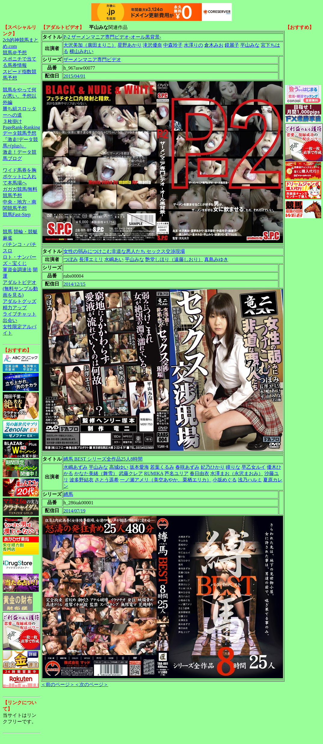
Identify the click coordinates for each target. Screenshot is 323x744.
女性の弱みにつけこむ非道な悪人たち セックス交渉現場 (124, 251)
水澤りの (193, 45)
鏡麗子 (232, 45)
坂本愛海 (139, 467)
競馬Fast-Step (16, 214)
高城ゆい (118, 467)
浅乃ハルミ (250, 479)
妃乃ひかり (213, 467)
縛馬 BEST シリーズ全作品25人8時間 (103, 459)
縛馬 (68, 494)
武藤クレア (131, 473)
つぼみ (70, 259)
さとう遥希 (107, 479)
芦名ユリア (177, 473)
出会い (10, 320)
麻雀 (7, 238)
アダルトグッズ (19, 301)
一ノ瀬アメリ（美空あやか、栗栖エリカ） (165, 479)
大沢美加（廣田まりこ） (89, 45)
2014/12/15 (74, 284)
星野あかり (130, 45)
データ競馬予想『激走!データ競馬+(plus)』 (20, 139)
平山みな (250, 45)
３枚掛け (12, 121)
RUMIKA (153, 473)
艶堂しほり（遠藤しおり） (174, 259)
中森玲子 (173, 45)
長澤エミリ (91, 259)
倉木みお (213, 45)
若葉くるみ (162, 467)
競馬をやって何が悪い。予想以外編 (19, 96)
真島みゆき (216, 259)
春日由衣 (199, 473)
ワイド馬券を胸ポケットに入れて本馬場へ (19, 176)
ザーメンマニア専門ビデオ (92, 59)
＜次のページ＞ (91, 684)
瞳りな (233, 467)
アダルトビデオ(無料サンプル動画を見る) (20, 289)
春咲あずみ (187, 467)
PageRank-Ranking (21, 127)
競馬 (7, 231)
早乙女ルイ (253, 467)
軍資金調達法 (17, 269)
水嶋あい (114, 259)
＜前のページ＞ (58, 684)
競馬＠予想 (15, 52)
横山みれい (81, 51)
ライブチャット (19, 314)
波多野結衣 (81, 479)
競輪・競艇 (26, 231)
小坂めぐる (225, 479)
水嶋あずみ (75, 467)
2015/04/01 (74, 76)
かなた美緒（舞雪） (96, 473)
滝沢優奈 (152, 45)
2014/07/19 (74, 510)
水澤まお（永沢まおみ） (236, 473)
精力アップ (15, 307)
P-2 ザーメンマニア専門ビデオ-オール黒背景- (112, 36)
